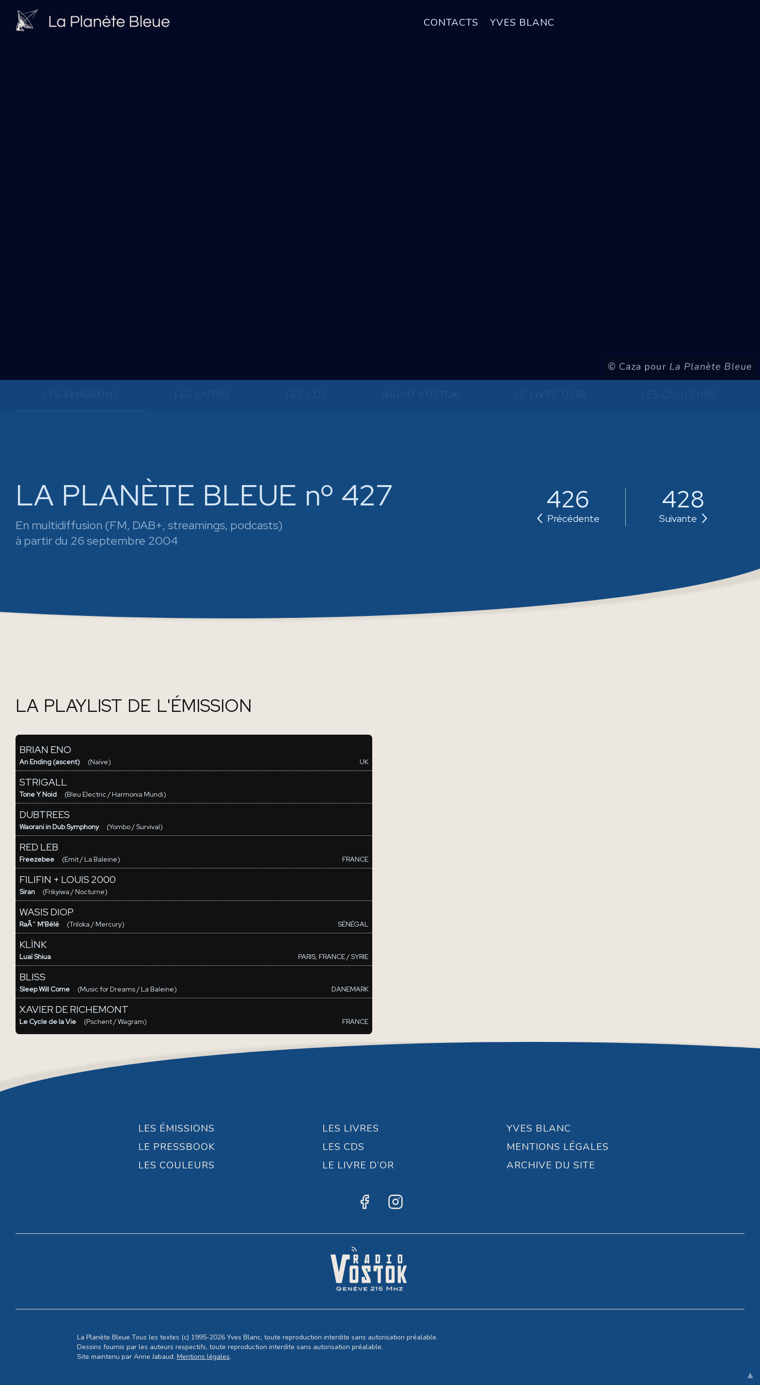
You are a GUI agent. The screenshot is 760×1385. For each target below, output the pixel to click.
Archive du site (551, 1165)
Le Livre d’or (550, 394)
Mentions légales (203, 1356)
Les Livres (202, 394)
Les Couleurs (679, 394)
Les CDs (306, 394)
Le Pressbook (176, 1146)
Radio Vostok (420, 394)
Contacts (451, 22)
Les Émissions (81, 394)
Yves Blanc (522, 22)
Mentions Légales (558, 1146)
